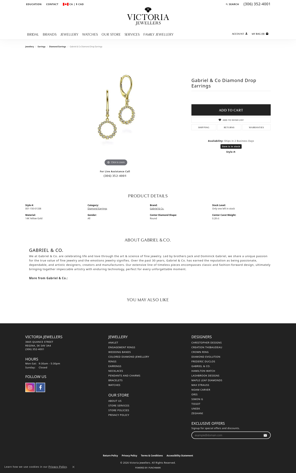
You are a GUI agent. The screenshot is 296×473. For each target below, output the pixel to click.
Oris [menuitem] (194, 394)
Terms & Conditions (152, 455)
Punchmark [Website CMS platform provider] (155, 467)
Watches (90, 34)
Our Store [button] (111, 34)
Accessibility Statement (179, 455)
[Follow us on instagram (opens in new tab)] (30, 387)
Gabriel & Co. (157, 208)
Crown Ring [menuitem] (200, 352)
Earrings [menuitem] (114, 366)
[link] (52, 4)
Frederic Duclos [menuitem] (203, 361)
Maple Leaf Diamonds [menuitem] (206, 380)
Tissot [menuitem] (195, 404)
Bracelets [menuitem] (115, 380)
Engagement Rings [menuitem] (121, 347)
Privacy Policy (118, 415)
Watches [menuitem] (114, 385)
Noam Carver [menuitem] (200, 389)
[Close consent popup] (73, 467)
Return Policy (110, 455)
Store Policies (118, 410)
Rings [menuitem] (112, 361)
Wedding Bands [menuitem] (119, 352)
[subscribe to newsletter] (265, 435)
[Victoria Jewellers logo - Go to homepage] (148, 16)
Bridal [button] (33, 34)
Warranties (256, 127)
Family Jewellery (158, 34)
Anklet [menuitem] (113, 342)
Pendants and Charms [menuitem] (124, 375)
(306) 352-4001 (115, 175)
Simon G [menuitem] (197, 399)
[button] (33, 4)
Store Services (118, 405)
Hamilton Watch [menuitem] (203, 371)
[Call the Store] (34, 349)
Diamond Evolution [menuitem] (205, 356)
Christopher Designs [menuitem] (206, 342)
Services (132, 34)
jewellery (29, 46)
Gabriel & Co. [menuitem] (200, 366)
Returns (229, 127)
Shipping (204, 127)
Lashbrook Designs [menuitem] (205, 375)
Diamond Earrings (57, 46)
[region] (116, 110)
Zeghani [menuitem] (197, 413)
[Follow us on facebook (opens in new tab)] (40, 387)
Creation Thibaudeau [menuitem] (206, 347)
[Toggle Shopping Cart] (260, 33)
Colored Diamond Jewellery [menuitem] (128, 356)
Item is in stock (231, 146)
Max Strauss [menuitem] (200, 385)
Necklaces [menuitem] (115, 371)
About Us (115, 400)
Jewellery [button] (69, 34)
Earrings (41, 46)
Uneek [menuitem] (195, 408)
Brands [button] (50, 34)
